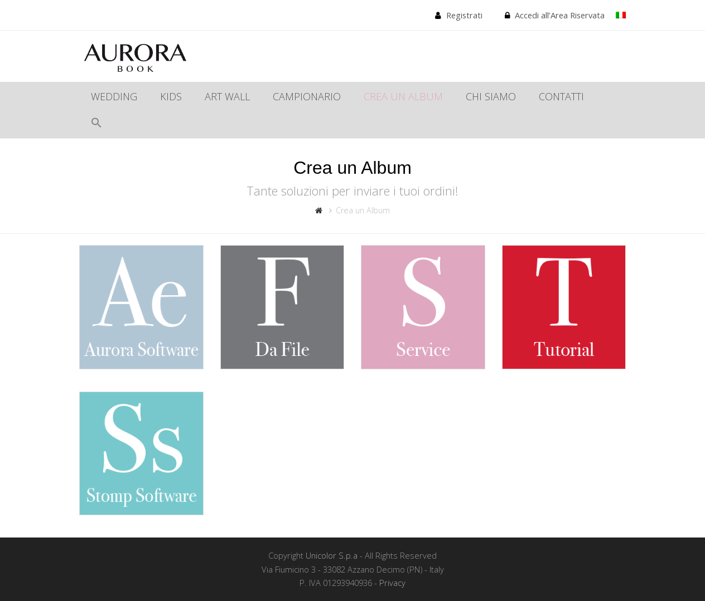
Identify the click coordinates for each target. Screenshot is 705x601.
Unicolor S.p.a (332, 555)
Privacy (392, 582)
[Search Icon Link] (96, 124)
